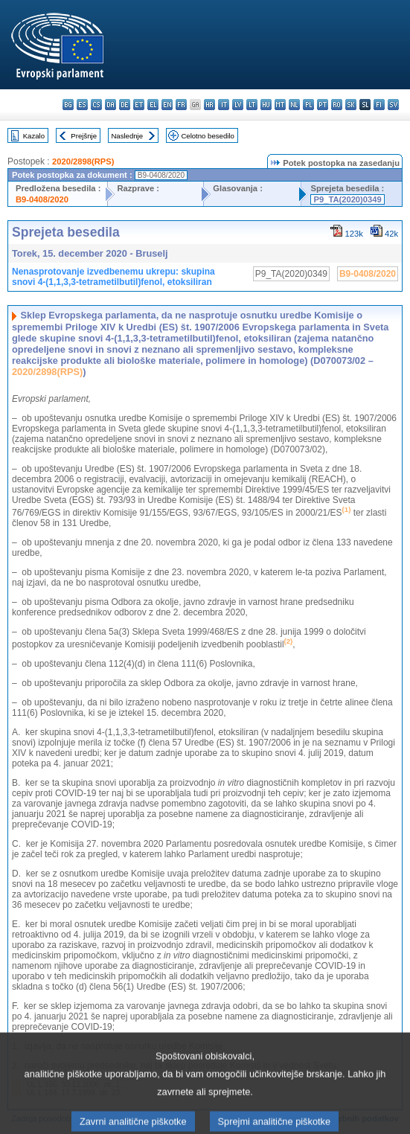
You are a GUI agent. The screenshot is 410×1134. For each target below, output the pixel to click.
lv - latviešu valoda (237, 104)
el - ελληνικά (152, 104)
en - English (167, 104)
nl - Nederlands (294, 104)
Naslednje (127, 136)
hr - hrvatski (209, 104)
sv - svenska (393, 104)
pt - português (322, 104)
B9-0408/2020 (42, 199)
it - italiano (223, 104)
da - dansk (110, 104)
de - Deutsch (124, 104)
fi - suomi (379, 104)
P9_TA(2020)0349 (347, 199)
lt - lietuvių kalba (251, 104)
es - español (82, 104)
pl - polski (308, 104)
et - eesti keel (138, 104)
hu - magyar (266, 104)
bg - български (68, 104)
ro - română (336, 104)
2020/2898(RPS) (83, 161)
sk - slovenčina (350, 104)
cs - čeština (96, 104)
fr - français (181, 104)
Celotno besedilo (207, 136)
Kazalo (34, 136)
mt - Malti (280, 104)
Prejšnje (84, 136)
